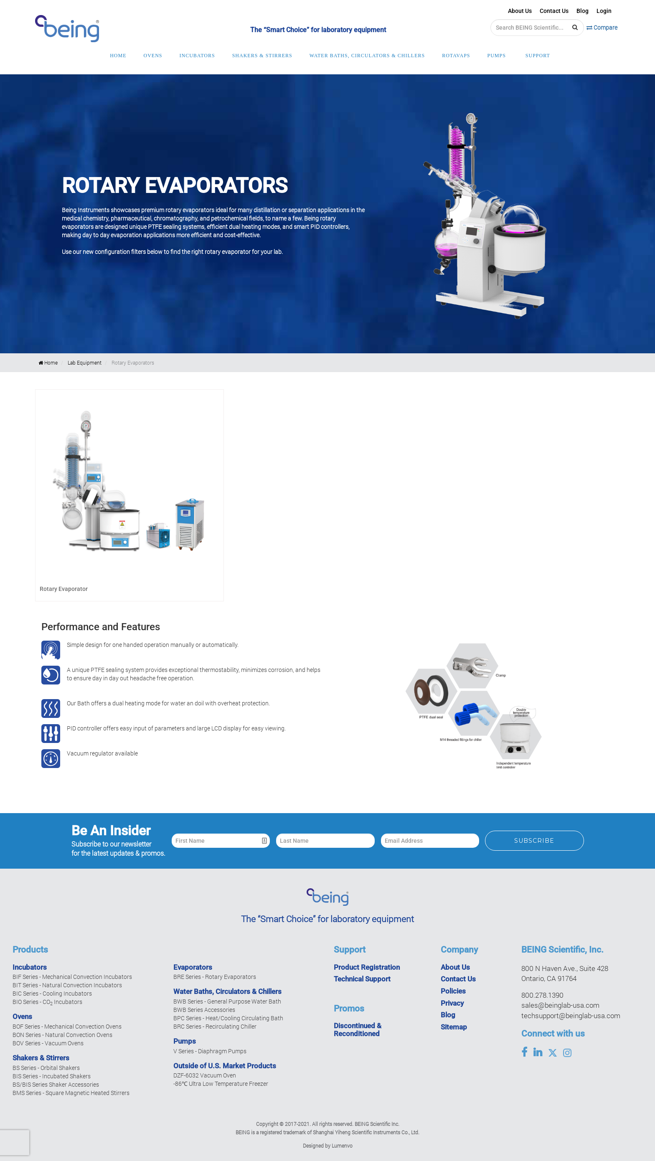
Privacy (452, 1003)
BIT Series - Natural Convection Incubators (67, 985)
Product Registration (367, 967)
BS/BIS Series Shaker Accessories (56, 1084)
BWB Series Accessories (204, 1010)
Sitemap (454, 1027)
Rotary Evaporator (64, 589)
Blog (582, 11)
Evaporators (192, 967)
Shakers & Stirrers (41, 1058)
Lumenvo (342, 1145)
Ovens (22, 1016)
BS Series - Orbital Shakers (46, 1068)
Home (48, 362)
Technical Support (362, 979)
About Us (520, 11)
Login (604, 11)
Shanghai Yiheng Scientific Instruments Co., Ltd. (366, 1132)
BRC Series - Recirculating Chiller (214, 1026)
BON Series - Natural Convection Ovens (62, 1035)
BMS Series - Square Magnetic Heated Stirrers (71, 1093)
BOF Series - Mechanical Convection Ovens (67, 1026)
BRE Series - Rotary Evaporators (214, 977)
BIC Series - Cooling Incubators (52, 993)
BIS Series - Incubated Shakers (52, 1076)
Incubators (30, 967)
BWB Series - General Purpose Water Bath (227, 1001)
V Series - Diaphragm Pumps (209, 1051)
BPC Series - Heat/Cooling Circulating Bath (228, 1018)
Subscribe (534, 840)
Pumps (184, 1041)
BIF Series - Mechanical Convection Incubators (72, 977)
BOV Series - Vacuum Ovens (48, 1043)
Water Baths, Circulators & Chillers (227, 991)
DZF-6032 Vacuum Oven (204, 1075)
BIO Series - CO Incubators (47, 1002)
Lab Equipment (85, 362)
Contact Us (554, 11)
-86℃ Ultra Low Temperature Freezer (220, 1083)
